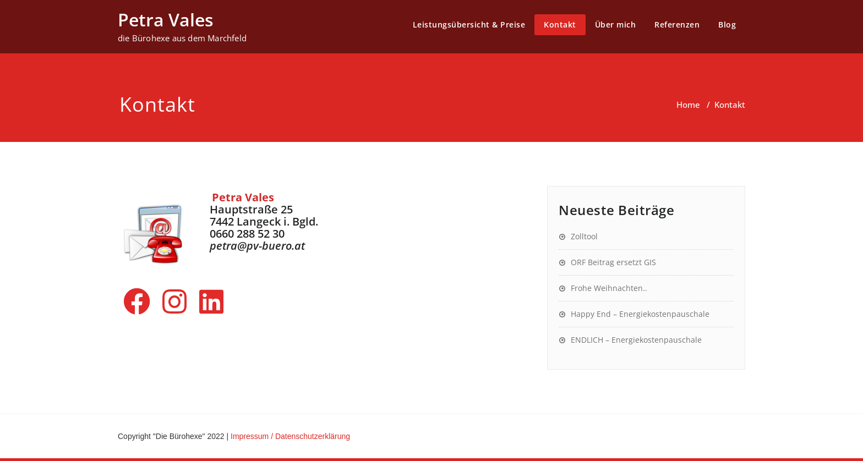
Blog (727, 24)
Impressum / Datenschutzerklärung (290, 436)
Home (688, 104)
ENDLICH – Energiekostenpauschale (636, 339)
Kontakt (560, 24)
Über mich (615, 24)
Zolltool (584, 236)
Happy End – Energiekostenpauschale (640, 314)
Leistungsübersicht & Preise (469, 24)
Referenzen (677, 24)
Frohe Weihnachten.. (609, 288)
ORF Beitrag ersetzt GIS (613, 262)
